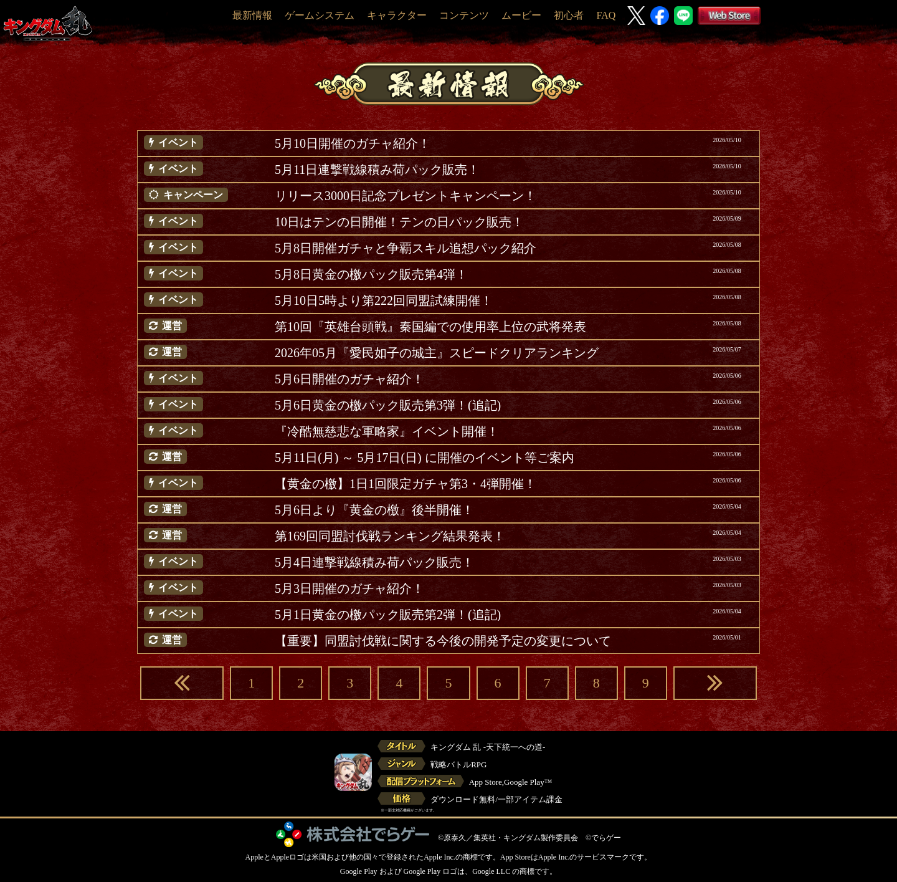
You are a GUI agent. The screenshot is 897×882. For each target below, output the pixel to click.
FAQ (605, 15)
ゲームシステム (319, 15)
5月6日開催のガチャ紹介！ (349, 379)
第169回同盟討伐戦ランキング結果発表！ (390, 536)
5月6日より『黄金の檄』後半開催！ (374, 510)
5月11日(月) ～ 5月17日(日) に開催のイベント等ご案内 (424, 457)
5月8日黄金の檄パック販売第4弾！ (371, 274)
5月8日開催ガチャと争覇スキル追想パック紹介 (405, 248)
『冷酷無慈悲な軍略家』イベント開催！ (387, 431)
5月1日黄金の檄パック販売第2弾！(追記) (388, 614)
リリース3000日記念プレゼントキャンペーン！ (405, 195)
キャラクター (397, 15)
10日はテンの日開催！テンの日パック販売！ (399, 222)
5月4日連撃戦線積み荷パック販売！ (374, 562)
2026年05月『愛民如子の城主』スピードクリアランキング (437, 353)
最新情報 (252, 15)
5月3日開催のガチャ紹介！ (349, 588)
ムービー (521, 15)
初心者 (569, 15)
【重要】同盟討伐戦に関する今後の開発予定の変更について (443, 641)
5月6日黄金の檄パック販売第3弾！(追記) (388, 405)
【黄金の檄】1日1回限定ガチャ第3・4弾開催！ (405, 483)
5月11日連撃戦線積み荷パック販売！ (377, 169)
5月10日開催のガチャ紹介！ (352, 143)
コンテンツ (464, 15)
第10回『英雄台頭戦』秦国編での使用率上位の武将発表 (430, 326)
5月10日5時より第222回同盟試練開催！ (384, 300)
